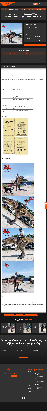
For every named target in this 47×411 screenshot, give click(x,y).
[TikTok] (24, 398)
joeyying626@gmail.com (13, 0)
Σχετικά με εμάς (23, 3)
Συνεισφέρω (14, 375)
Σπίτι (14, 2)
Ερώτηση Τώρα (35, 4)
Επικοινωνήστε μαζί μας (28, 3)
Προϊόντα (18, 2)
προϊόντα (5, 9)
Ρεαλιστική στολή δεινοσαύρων (13, 9)
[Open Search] (39, 4)
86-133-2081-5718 (40, 376)
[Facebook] (22, 398)
